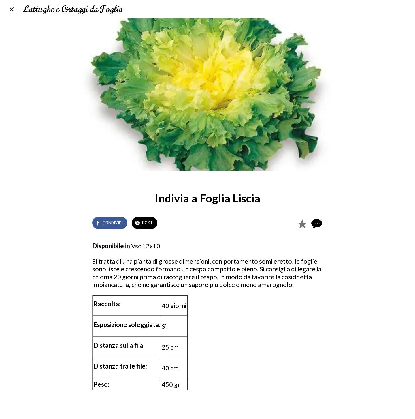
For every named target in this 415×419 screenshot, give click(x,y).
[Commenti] (316, 223)
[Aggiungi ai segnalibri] (302, 223)
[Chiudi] (11, 9)
